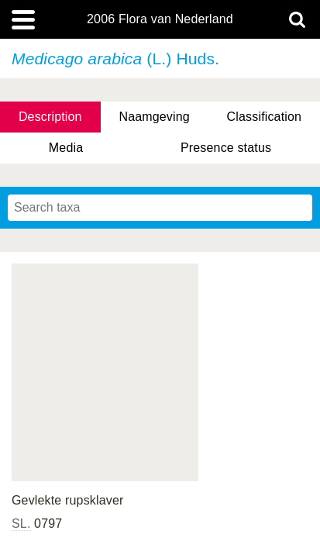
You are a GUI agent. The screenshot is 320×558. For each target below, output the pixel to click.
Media (66, 147)
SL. (21, 523)
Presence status (226, 147)
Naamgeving (154, 116)
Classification (264, 116)
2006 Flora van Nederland (160, 19)
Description (50, 116)
